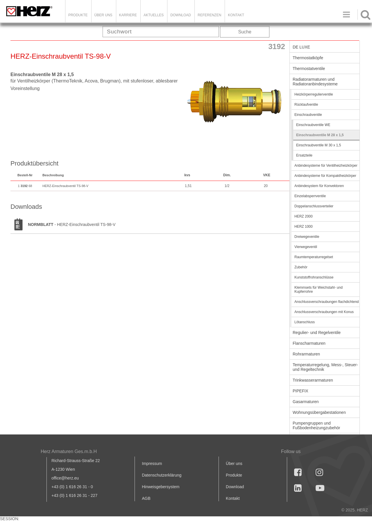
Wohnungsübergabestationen (319, 412)
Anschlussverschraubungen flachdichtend (326, 302)
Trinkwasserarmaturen (313, 380)
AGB (146, 498)
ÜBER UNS (103, 15)
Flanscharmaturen (309, 343)
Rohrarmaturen (306, 354)
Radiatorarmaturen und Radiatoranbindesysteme (315, 81)
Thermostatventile (309, 68)
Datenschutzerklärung (161, 475)
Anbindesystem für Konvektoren (319, 186)
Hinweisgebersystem (160, 486)
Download (235, 486)
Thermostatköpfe (308, 57)
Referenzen (209, 15)
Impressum (152, 463)
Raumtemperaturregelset (313, 257)
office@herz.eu (65, 478)
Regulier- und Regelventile (317, 332)
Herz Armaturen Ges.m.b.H (69, 451)
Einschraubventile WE (313, 125)
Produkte (78, 15)
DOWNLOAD (180, 15)
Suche (244, 31)
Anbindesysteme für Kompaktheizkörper (325, 176)
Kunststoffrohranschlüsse (314, 277)
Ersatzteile (304, 155)
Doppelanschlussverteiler (313, 206)
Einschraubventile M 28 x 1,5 (320, 135)
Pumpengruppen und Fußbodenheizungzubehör (316, 425)
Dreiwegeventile (306, 237)
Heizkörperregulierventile (313, 94)
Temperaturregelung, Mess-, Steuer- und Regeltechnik (325, 367)
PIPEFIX (300, 391)
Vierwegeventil (305, 247)
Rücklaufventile (306, 105)
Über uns (234, 463)
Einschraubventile (308, 115)
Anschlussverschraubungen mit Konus (324, 312)
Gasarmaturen (306, 401)
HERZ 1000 (303, 226)
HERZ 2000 (303, 216)
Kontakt (232, 498)
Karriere (128, 15)
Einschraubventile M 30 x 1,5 (318, 145)
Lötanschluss (304, 322)
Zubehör (300, 267)
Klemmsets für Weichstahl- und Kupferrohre (318, 289)
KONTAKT (236, 15)
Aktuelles (154, 15)
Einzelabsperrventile (310, 196)
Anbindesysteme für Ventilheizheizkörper (325, 166)
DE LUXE (301, 47)
